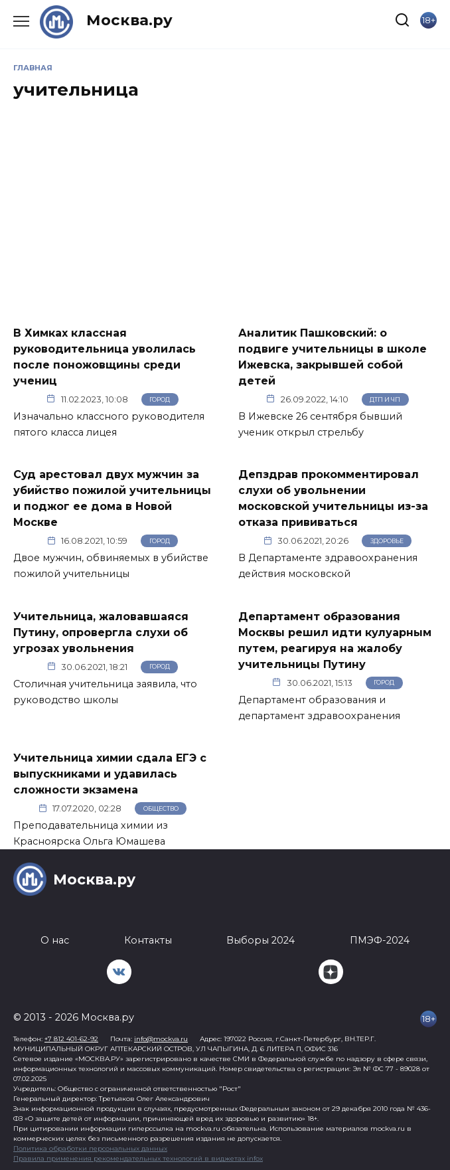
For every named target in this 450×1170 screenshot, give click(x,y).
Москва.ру (129, 20)
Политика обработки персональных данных (90, 1148)
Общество (161, 808)
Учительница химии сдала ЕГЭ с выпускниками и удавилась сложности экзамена (109, 774)
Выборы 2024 (260, 940)
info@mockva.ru (161, 1039)
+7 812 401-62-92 (71, 1039)
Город (159, 399)
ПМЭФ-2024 (380, 940)
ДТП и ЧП (385, 399)
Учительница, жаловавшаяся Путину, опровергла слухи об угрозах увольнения (100, 632)
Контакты (148, 940)
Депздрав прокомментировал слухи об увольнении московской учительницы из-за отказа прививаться (333, 498)
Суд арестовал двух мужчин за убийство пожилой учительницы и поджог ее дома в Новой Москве (112, 498)
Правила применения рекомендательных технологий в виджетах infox (138, 1158)
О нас (54, 940)
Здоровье (387, 540)
